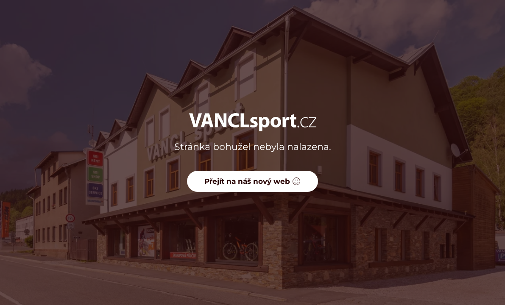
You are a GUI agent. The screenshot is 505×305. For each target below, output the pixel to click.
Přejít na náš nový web (252, 181)
